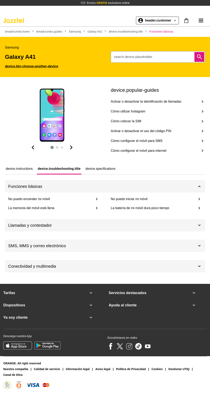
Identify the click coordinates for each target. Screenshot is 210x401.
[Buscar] (199, 57)
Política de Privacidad (131, 369)
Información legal (78, 369)
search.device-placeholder (133, 57)
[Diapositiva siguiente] (71, 147)
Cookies (157, 369)
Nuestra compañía (15, 369)
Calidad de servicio (47, 369)
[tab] (19, 168)
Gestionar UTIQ (178, 369)
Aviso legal (102, 369)
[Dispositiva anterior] (33, 147)
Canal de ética (13, 374)
